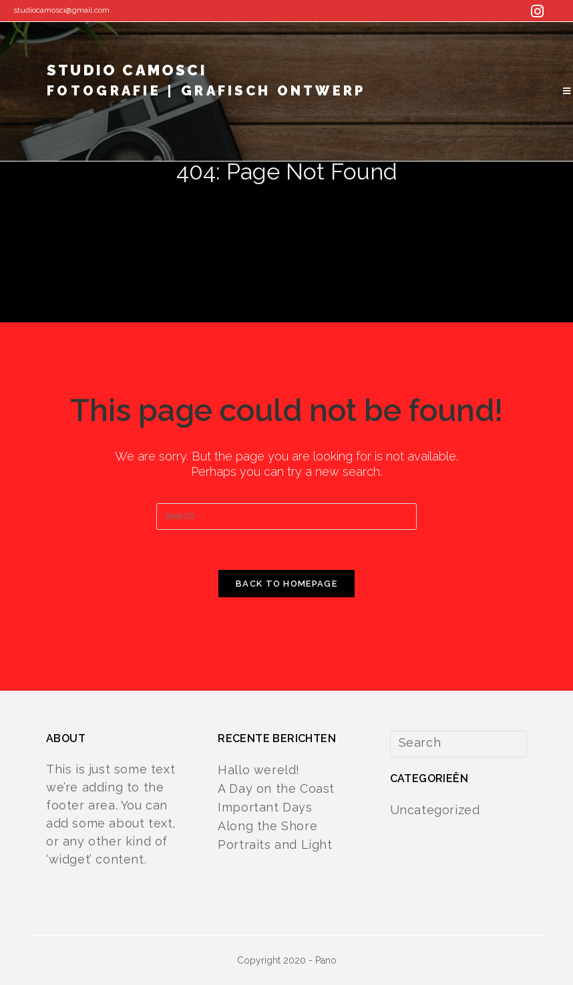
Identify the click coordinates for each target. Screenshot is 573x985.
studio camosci (206, 84)
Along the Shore (267, 826)
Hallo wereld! (259, 770)
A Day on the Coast (276, 788)
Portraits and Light (275, 845)
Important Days (265, 807)
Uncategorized (435, 810)
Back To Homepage (286, 584)
